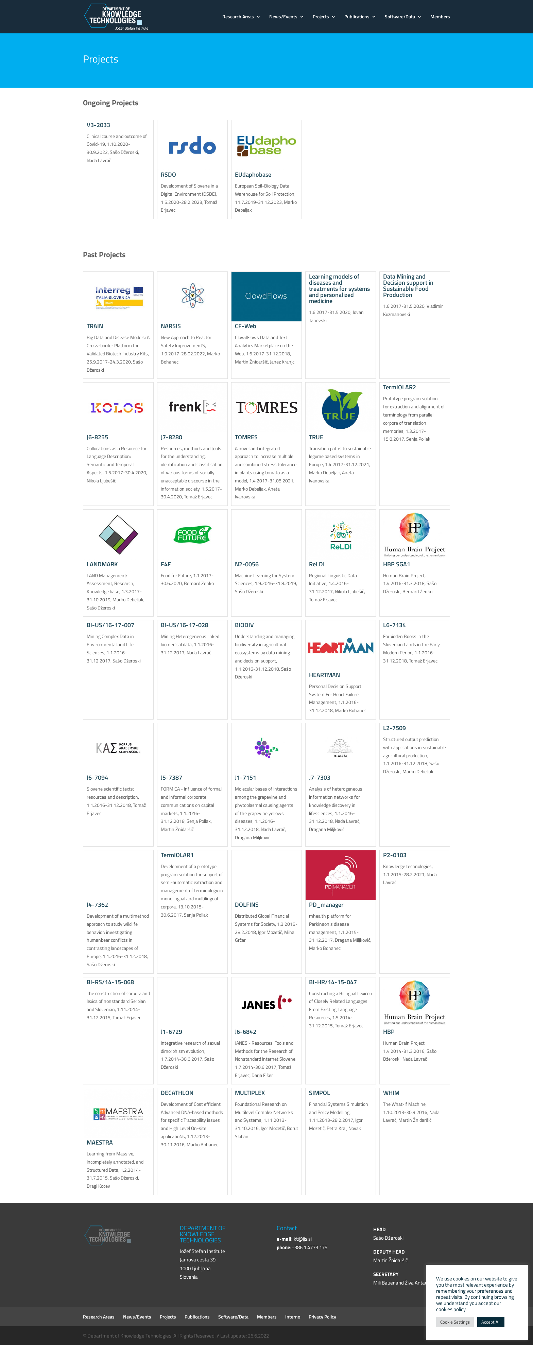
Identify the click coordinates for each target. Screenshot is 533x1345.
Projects (321, 17)
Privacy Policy (322, 1316)
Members (440, 17)
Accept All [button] (490, 1322)
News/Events (283, 17)
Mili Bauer (384, 1283)
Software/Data (400, 17)
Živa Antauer (418, 1283)
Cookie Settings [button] (455, 1322)
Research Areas (238, 17)
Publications (356, 17)
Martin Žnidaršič (390, 1260)
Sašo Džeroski (388, 1238)
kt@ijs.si (303, 1239)
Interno (292, 1316)
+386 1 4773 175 (309, 1247)
